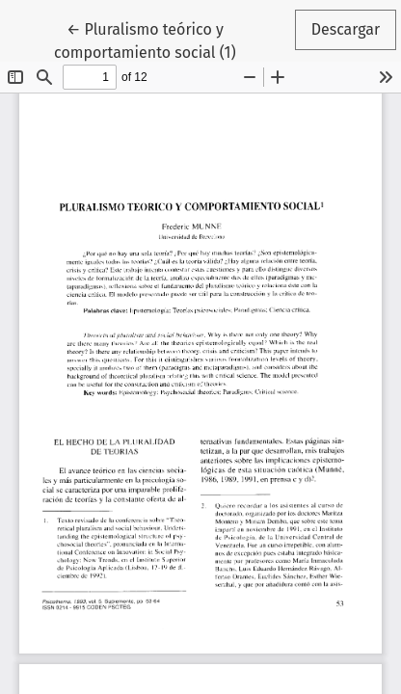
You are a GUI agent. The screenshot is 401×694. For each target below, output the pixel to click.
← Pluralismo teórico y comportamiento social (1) (169, 39)
